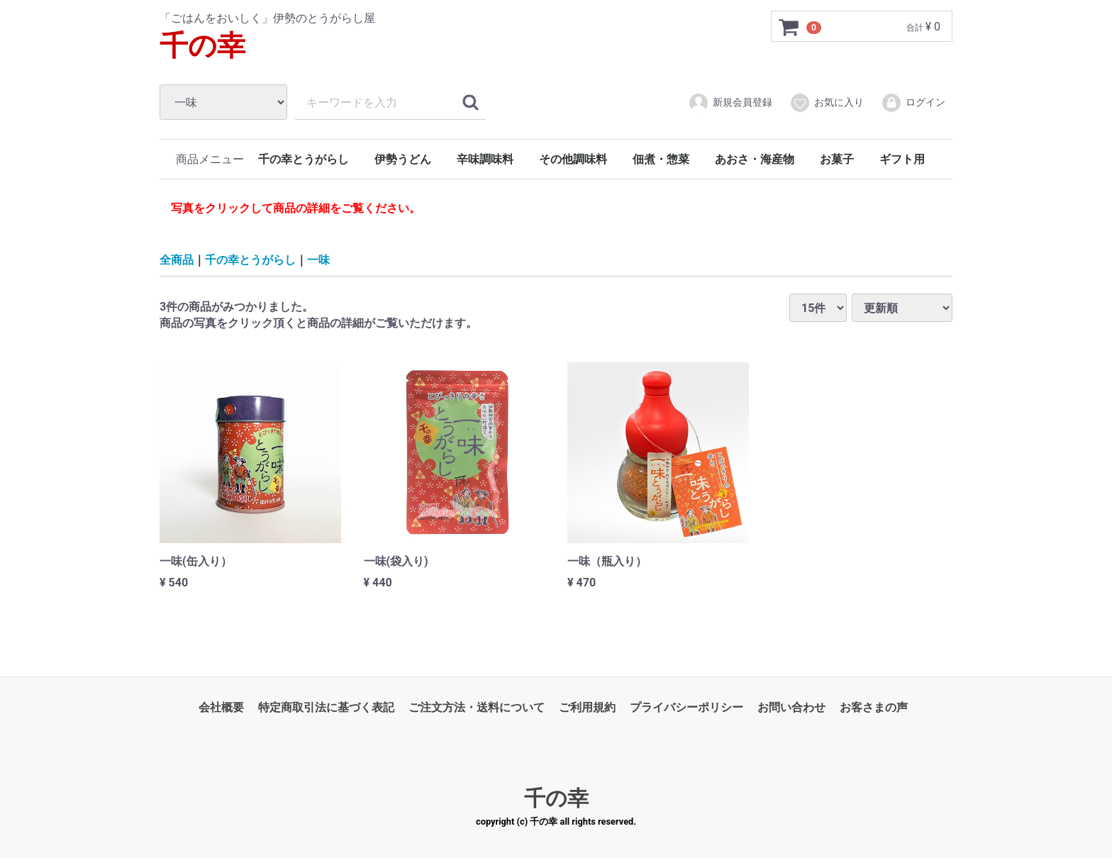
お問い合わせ (791, 707)
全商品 (177, 259)
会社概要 (221, 707)
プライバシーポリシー (686, 707)
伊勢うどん (402, 159)
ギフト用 (902, 159)
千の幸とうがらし (303, 159)
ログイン (913, 102)
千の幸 (202, 45)
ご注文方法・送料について (476, 707)
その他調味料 (573, 159)
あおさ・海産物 (754, 159)
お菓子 (837, 159)
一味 (318, 259)
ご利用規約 (587, 707)
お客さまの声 (874, 707)
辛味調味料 (485, 159)
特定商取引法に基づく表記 (326, 707)
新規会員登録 (730, 102)
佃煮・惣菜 (661, 159)
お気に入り (826, 102)
